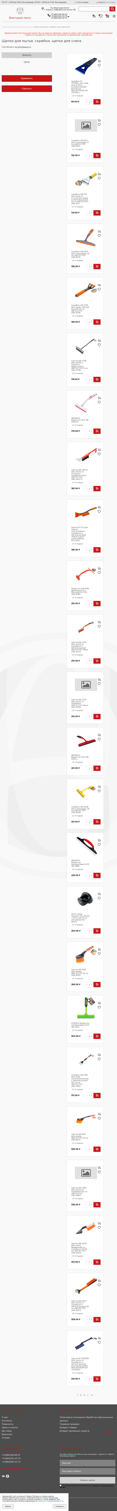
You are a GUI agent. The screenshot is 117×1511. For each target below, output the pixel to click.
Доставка (7, 1431)
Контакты (7, 1421)
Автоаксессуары (25, 27)
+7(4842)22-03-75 (59, 16)
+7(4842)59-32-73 (59, 18)
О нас (5, 1417)
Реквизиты (7, 1424)
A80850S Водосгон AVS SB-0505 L (80, 757)
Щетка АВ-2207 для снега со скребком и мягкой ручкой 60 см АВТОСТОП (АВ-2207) (80, 1305)
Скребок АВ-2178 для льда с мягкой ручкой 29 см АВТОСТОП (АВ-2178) (80, 309)
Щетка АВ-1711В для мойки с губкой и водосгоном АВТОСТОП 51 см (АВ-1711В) (79, 365)
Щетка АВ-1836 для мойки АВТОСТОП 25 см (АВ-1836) (79, 972)
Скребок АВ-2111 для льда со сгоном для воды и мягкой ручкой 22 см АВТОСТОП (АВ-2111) (79, 199)
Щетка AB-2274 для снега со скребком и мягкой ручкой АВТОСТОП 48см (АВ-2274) (79, 647)
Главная (5, 27)
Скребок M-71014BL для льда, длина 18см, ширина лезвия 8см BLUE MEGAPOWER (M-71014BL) (80, 87)
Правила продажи (69, 1424)
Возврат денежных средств (74, 1431)
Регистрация (110, 2)
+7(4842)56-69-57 (59, 14)
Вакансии (7, 1434)
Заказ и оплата (10, 1428)
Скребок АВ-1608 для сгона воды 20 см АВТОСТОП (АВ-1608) (80, 809)
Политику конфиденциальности (51, 1501)
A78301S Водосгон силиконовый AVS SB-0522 (80, 1025)
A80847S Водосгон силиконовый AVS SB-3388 (80, 863)
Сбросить (27, 88)
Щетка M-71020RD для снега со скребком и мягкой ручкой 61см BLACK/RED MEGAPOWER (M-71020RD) (80, 1364)
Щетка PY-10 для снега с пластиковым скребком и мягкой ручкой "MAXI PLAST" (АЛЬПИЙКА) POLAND (79, 534)
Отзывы (6, 1438)
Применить (27, 78)
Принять (8, 1506)
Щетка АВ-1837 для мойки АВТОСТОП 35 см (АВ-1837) (79, 1137)
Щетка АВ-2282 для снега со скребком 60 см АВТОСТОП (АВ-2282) (79, 1191)
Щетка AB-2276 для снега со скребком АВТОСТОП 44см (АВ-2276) (79, 703)
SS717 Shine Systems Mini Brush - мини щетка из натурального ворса (80, 918)
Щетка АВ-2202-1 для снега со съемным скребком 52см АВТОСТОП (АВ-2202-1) (79, 474)
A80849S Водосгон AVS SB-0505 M (80, 420)
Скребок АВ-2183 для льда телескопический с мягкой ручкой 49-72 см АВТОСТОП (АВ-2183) (80, 1080)
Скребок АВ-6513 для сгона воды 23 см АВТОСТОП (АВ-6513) (80, 254)
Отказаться (60, 1506)
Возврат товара (68, 1428)
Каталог (13, 27)
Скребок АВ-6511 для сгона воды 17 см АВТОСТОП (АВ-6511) (80, 143)
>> (92, 1395)
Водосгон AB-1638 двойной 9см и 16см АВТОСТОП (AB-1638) (80, 591)
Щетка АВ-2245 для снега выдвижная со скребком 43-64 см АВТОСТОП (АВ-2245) (79, 1248)
